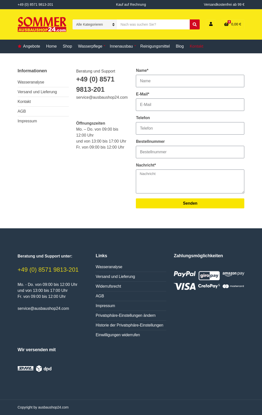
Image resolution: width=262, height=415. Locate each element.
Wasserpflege (90, 46)
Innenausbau (121, 46)
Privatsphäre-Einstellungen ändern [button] (126, 315)
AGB (22, 111)
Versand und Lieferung (37, 92)
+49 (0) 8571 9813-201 (48, 269)
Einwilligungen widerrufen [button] (118, 335)
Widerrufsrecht (108, 286)
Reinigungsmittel (155, 46)
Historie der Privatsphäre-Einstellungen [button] (129, 325)
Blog (180, 46)
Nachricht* (146, 165)
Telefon (143, 118)
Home (51, 46)
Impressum (27, 121)
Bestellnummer (150, 141)
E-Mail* (142, 94)
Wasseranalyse (31, 82)
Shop (67, 46)
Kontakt (196, 46)
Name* (142, 70)
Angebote (31, 46)
